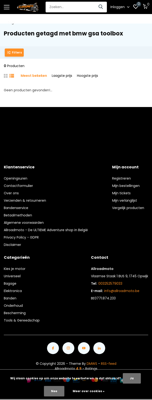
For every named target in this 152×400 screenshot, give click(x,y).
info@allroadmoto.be (121, 290)
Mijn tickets (121, 193)
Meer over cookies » (88, 391)
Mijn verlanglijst (124, 200)
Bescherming (15, 313)
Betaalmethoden (18, 215)
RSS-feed (108, 363)
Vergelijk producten (128, 207)
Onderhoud (13, 305)
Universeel (12, 276)
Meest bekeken (34, 75)
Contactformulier (18, 185)
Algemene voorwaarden (24, 222)
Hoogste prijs (87, 75)
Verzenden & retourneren (25, 200)
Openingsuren (15, 178)
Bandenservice (16, 207)
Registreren (121, 178)
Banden (10, 298)
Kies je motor (14, 268)
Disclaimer (12, 244)
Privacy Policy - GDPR (21, 237)
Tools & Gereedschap (22, 320)
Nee (54, 391)
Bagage (10, 283)
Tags (11, 22)
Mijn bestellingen (126, 185)
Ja (132, 378)
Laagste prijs (62, 75)
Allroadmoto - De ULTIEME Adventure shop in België (46, 230)
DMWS (92, 363)
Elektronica (13, 290)
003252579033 (110, 283)
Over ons (11, 193)
